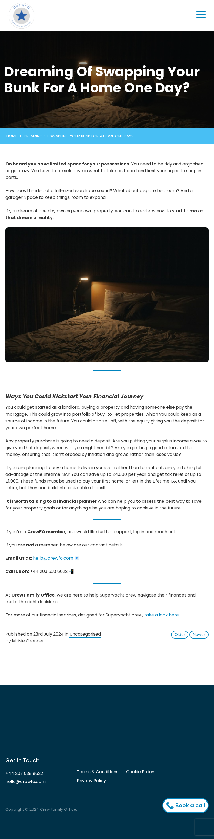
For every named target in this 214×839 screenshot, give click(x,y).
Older (180, 634)
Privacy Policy (91, 781)
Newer (199, 634)
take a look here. (162, 615)
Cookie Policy (140, 772)
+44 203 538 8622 (24, 773)
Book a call (187, 805)
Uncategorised (85, 634)
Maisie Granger (28, 641)
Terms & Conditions (97, 772)
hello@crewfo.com (53, 558)
